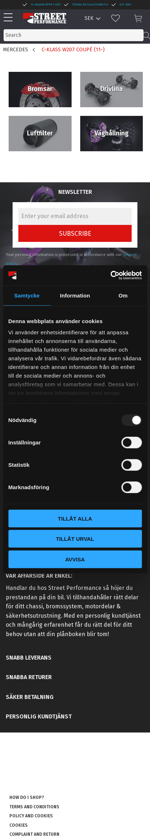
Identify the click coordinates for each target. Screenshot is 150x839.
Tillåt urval (75, 539)
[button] (10, 18)
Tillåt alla (75, 518)
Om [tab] (123, 295)
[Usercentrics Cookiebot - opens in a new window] (110, 275)
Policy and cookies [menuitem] (31, 815)
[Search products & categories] (74, 35)
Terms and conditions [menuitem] (34, 806)
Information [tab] (75, 295)
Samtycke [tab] (27, 295)
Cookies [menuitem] (18, 825)
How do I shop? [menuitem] (26, 797)
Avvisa (75, 559)
